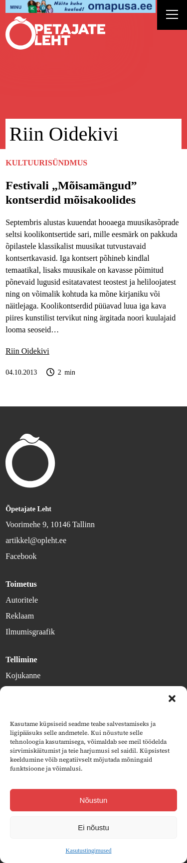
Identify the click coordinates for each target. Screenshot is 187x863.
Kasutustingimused (89, 850)
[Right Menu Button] (172, 16)
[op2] (80, 6)
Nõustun (94, 800)
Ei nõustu (93, 827)
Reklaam (19, 616)
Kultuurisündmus (46, 162)
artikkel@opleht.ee (35, 540)
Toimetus (21, 584)
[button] (172, 699)
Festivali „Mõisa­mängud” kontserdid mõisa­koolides (71, 192)
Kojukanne (22, 675)
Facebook (20, 556)
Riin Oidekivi (27, 351)
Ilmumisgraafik (30, 632)
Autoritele (21, 600)
